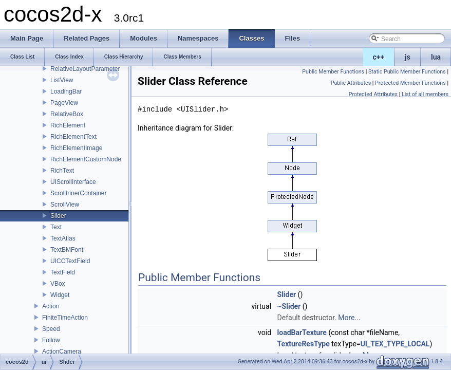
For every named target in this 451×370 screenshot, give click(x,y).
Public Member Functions (333, 71)
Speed (51, 328)
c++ (379, 57)
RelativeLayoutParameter (85, 68)
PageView (64, 102)
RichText (62, 170)
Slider (58, 215)
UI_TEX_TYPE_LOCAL (395, 344)
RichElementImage (76, 148)
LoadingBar (66, 91)
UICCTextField (70, 261)
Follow (51, 340)
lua (436, 57)
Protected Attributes (373, 94)
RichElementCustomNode (85, 159)
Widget (59, 295)
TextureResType (303, 344)
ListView (61, 80)
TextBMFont (66, 249)
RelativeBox (66, 114)
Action (50, 306)
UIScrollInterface (73, 182)
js (407, 57)
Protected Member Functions (410, 83)
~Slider (289, 306)
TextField (62, 272)
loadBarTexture (302, 332)
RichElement (67, 125)
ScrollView (64, 204)
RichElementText (73, 136)
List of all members (425, 94)
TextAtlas (63, 238)
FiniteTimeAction (65, 317)
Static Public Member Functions (407, 71)
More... (349, 317)
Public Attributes (351, 83)
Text (56, 227)
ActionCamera (61, 351)
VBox (57, 283)
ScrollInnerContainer (78, 193)
